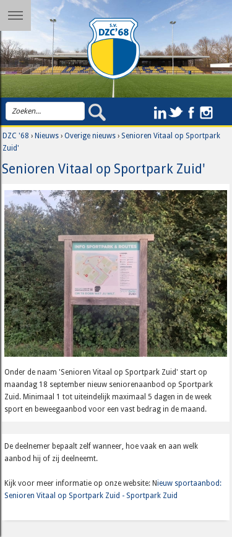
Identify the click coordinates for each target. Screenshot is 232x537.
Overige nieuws (90, 135)
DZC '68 (15, 135)
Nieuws (47, 135)
